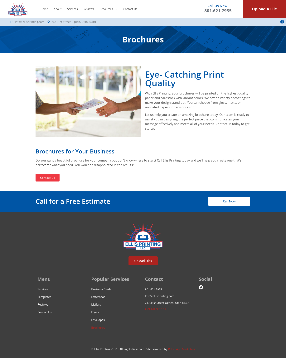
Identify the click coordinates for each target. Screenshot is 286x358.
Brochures (98, 327)
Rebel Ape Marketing (181, 349)
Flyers (95, 312)
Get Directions (155, 309)
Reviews (89, 9)
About (57, 9)
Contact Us (130, 9)
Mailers (96, 304)
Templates (44, 297)
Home (44, 9)
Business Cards (101, 289)
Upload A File (264, 9)
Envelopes (98, 320)
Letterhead (98, 297)
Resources (109, 9)
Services (72, 9)
